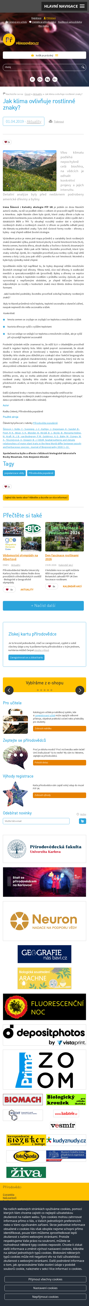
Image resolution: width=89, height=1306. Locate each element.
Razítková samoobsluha (70, 21)
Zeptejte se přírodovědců (44, 21)
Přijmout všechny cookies (45, 1279)
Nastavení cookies (45, 1288)
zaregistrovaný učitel (45, 715)
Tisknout (59, 121)
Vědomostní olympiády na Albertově (20, 557)
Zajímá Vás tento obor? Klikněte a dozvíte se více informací (35, 497)
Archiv (83, 814)
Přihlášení (51, 18)
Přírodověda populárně (45, 423)
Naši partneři (9, 1197)
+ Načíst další (43, 606)
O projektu (8, 1194)
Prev (9, 690)
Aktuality (37, 94)
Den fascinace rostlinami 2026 (61, 557)
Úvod (27, 94)
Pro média (44, 25)
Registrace (36, 18)
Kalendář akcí (66, 565)
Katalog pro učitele (17, 21)
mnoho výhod (41, 650)
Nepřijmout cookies (45, 1297)
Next (79, 690)
